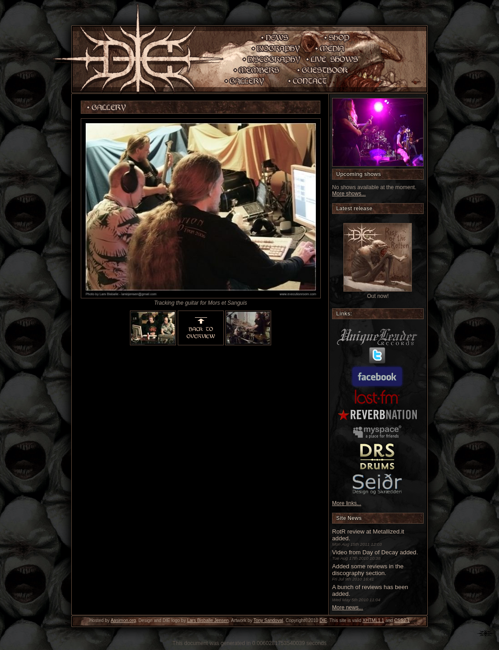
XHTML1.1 (373, 620)
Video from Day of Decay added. (375, 552)
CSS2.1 (402, 620)
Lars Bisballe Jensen (208, 620)
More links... (346, 503)
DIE (323, 620)
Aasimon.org (123, 620)
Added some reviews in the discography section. (367, 569)
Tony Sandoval (268, 620)
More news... (347, 607)
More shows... (349, 193)
